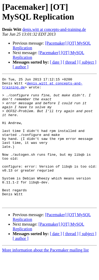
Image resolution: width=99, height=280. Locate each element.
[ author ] (21, 67)
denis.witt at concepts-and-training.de (54, 29)
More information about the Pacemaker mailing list (45, 275)
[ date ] (56, 62)
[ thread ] (70, 62)
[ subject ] (87, 62)
